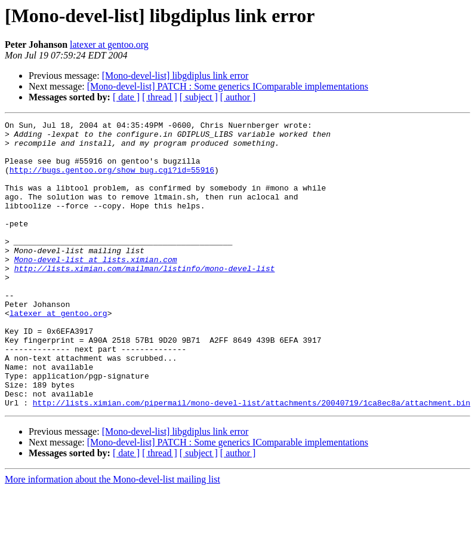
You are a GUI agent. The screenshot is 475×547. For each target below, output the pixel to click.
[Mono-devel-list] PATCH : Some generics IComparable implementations (227, 86)
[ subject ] (199, 97)
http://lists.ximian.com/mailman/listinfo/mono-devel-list (144, 298)
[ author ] (238, 97)
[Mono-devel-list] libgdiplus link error (175, 75)
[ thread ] (159, 97)
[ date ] (126, 97)
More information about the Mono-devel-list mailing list (112, 536)
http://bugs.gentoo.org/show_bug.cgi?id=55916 (112, 180)
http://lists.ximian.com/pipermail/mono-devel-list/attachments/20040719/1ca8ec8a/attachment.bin (251, 459)
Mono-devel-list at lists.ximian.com (95, 287)
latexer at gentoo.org (109, 44)
